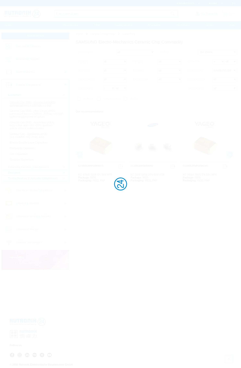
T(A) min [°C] (86, 88)
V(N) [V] (138, 63)
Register (130, 351)
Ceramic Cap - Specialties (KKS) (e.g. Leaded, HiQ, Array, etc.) (28, 139)
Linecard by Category (28, 47)
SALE (134, 98)
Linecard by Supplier (28, 60)
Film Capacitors (19, 157)
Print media (183, 25)
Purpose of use (197, 80)
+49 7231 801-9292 (101, 338)
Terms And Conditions (169, 334)
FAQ (127, 334)
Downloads (154, 25)
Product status (87, 80)
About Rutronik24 (133, 345)
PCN (97, 25)
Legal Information (167, 342)
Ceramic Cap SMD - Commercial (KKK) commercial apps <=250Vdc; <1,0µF (32, 104)
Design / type (141, 80)
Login (129, 348)
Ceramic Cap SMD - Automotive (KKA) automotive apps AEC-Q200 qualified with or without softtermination (32, 129)
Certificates (163, 339)
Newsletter (130, 342)
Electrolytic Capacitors (22, 152)
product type (86, 54)
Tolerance (84, 71)
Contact (209, 25)
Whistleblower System (169, 345)
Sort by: (165, 54)
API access (130, 336)
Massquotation (123, 25)
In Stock (88, 98)
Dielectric (139, 71)
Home (8, 25)
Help (232, 25)
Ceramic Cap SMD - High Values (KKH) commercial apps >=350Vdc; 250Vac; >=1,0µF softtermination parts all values (32, 116)
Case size (194, 63)
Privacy (162, 336)
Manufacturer (196, 71)
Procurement (71, 25)
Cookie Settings (166, 348)
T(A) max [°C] (196, 88)
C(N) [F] (83, 63)
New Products (112, 98)
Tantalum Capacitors (21, 163)
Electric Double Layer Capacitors (28, 146)
